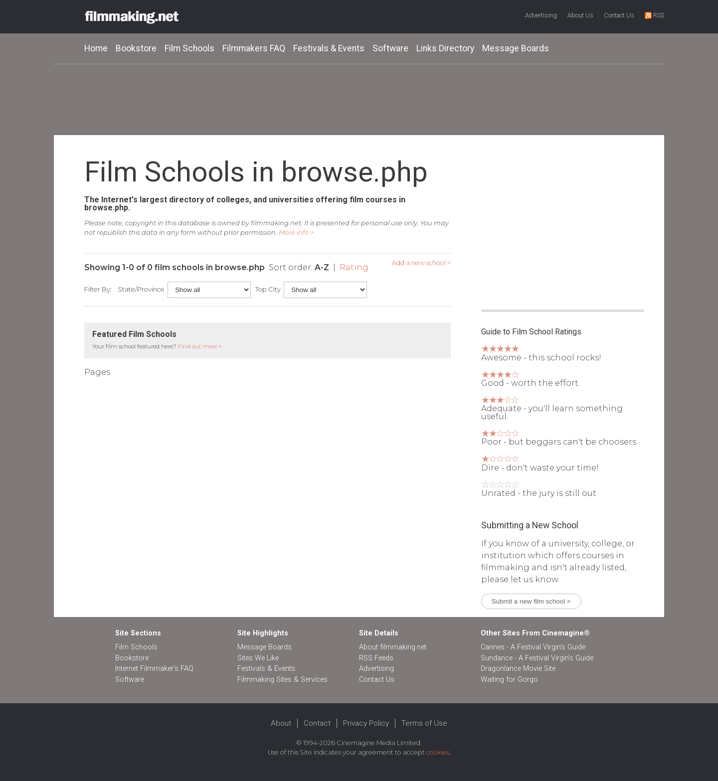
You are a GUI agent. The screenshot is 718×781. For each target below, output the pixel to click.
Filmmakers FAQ (253, 48)
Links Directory (445, 48)
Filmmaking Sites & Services (282, 679)
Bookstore (136, 48)
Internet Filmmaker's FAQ (154, 668)
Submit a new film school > (531, 601)
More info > (296, 232)
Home (96, 48)
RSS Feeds (376, 658)
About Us (580, 15)
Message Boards (515, 48)
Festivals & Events (328, 48)
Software (390, 48)
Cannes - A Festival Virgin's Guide (533, 647)
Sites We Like (258, 658)
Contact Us (619, 15)
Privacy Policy (366, 723)
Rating (354, 267)
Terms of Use (424, 723)
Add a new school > (421, 263)
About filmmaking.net (392, 647)
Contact (317, 723)
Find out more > (200, 346)
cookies (437, 752)
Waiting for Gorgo (509, 679)
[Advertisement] (359, 99)
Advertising (541, 15)
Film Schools (189, 48)
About (281, 723)
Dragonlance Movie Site (518, 668)
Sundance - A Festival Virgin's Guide (537, 658)
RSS (654, 15)
